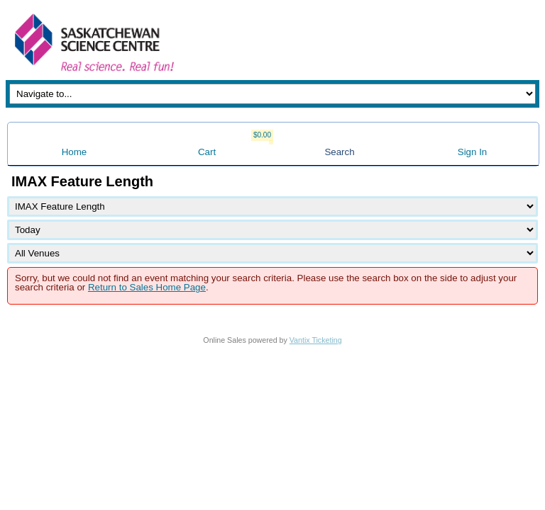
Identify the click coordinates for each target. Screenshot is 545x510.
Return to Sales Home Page (147, 287)
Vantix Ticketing (316, 340)
